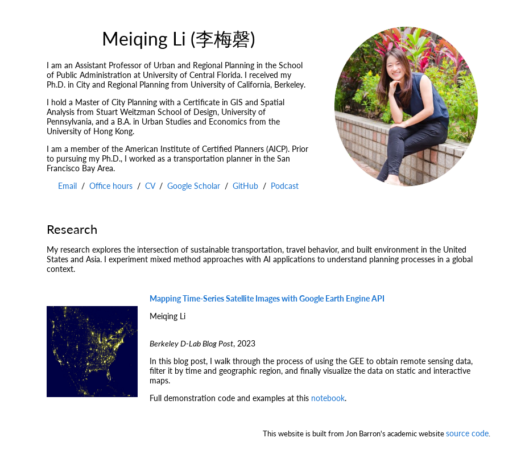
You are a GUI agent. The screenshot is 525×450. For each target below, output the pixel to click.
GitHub (245, 186)
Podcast (285, 186)
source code (467, 433)
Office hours (111, 186)
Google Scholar (193, 186)
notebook (328, 398)
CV (150, 186)
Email (67, 186)
